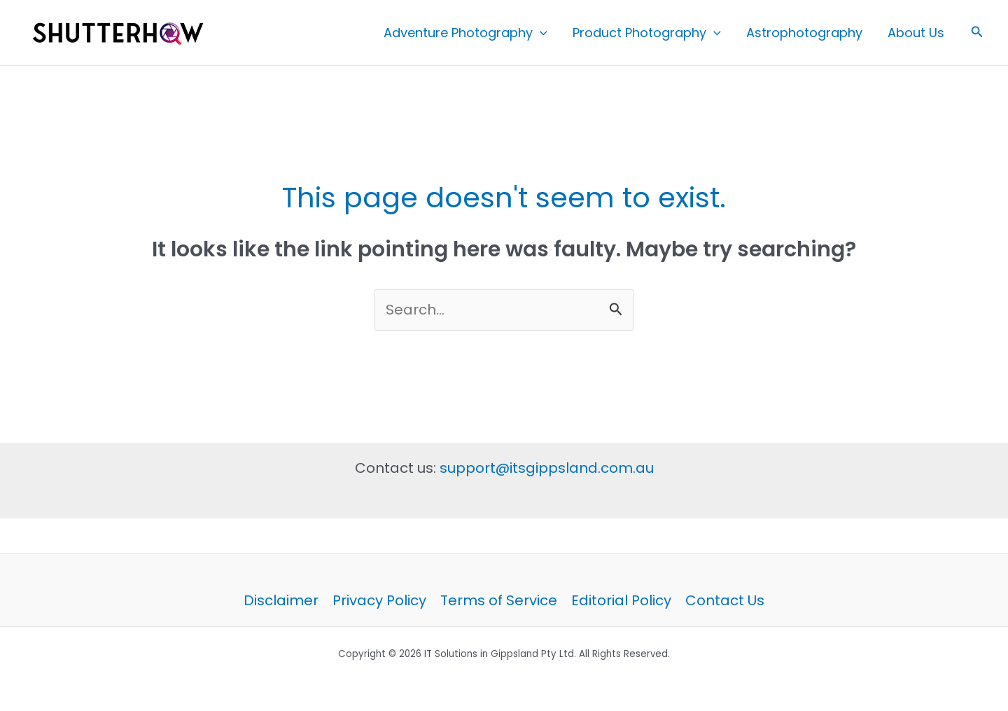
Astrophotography (804, 32)
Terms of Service (498, 600)
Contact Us (724, 600)
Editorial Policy (621, 600)
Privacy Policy (379, 600)
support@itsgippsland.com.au (547, 468)
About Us (916, 32)
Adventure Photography (465, 32)
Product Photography (647, 32)
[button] (540, 32)
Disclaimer (281, 600)
